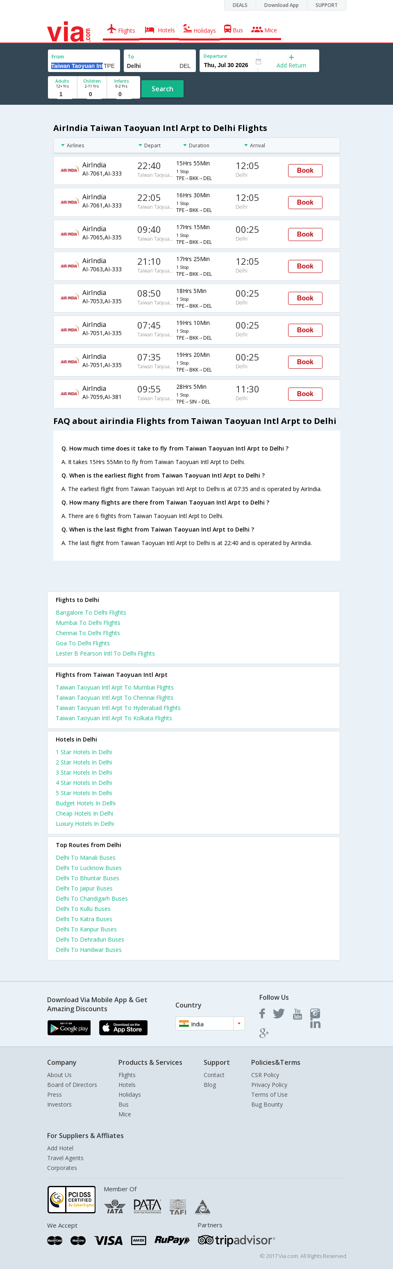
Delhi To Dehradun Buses (90, 939)
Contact (214, 1075)
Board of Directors (72, 1085)
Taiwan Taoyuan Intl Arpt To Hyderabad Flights (118, 708)
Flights (127, 1075)
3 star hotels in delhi (84, 772)
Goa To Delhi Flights (83, 643)
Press (54, 1094)
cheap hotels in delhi (84, 813)
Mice (124, 1114)
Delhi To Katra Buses (84, 919)
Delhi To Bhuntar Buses (87, 878)
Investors (59, 1104)
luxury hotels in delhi (85, 823)
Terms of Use (269, 1094)
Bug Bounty (267, 1104)
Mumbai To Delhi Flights (88, 623)
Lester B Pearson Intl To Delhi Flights (105, 653)
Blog (210, 1085)
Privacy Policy (269, 1085)
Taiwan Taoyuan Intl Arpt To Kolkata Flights (114, 718)
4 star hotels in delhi (84, 783)
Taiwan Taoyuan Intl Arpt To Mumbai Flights (115, 687)
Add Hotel (60, 1148)
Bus (123, 1104)
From (58, 56)
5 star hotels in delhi (84, 793)
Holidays (129, 1094)
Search (162, 88)
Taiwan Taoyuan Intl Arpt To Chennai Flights (114, 697)
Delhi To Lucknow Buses (89, 868)
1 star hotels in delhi (84, 752)
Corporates (62, 1168)
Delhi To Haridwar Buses (89, 949)
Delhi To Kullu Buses (83, 909)
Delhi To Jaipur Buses (84, 888)
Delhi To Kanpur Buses (86, 929)
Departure (215, 56)
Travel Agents (65, 1158)
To (130, 56)
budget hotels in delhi (86, 803)
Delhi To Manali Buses (86, 857)
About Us (59, 1075)
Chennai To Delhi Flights (88, 633)
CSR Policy (265, 1075)
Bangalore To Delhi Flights (91, 612)
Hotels (127, 1085)
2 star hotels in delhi (84, 762)
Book (305, 170)
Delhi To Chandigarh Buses (92, 898)
